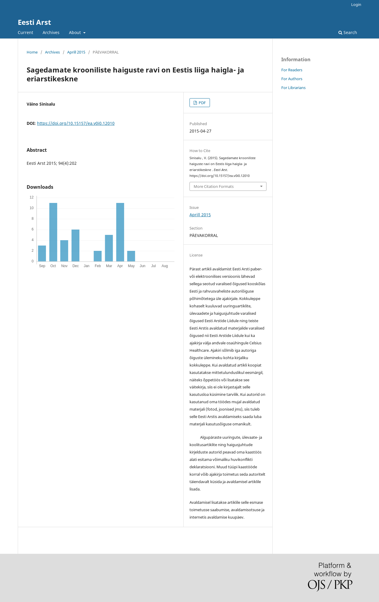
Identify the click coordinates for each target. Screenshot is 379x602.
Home (32, 52)
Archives (51, 32)
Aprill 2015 (76, 52)
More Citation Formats (214, 186)
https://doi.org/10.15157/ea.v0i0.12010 (76, 123)
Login (356, 4)
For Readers (291, 69)
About (75, 32)
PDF (202, 102)
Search (347, 32)
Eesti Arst (34, 22)
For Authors (291, 78)
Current (25, 32)
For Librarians (293, 87)
